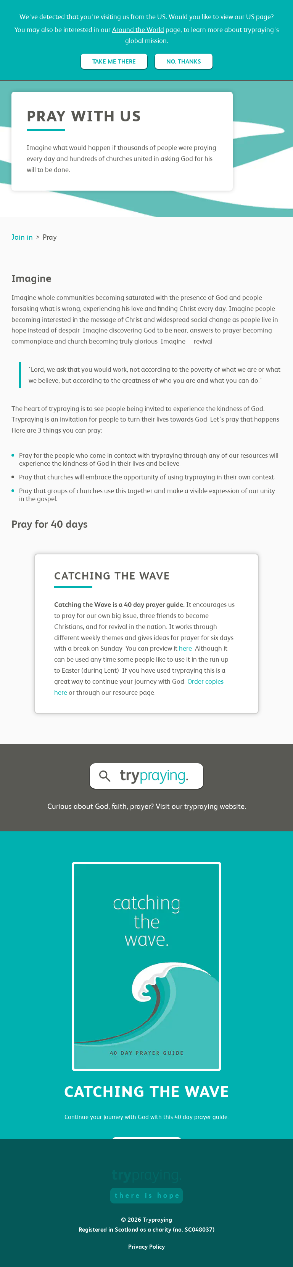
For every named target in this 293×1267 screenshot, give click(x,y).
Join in (22, 237)
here (185, 648)
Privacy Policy (146, 1246)
